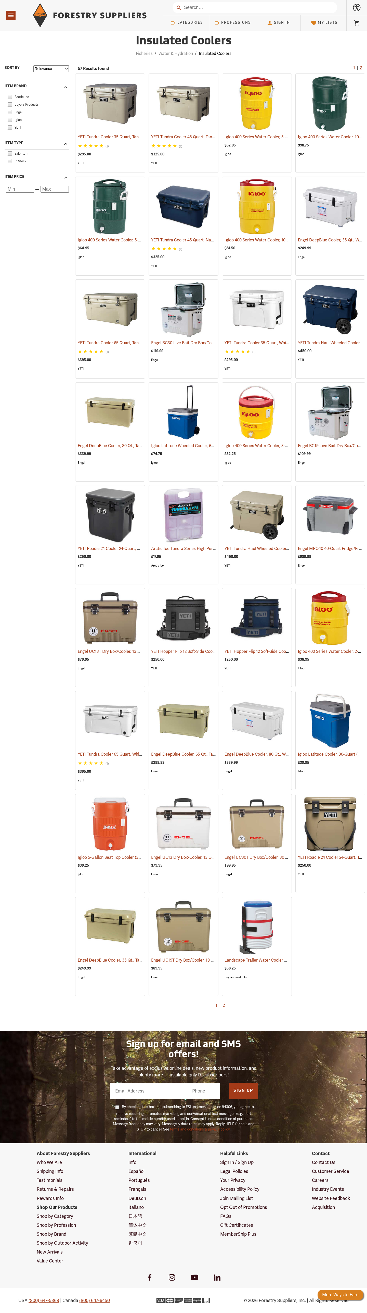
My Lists (324, 23)
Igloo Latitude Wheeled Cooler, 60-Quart (195, 445)
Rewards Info (50, 1198)
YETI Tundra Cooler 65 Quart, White (117, 754)
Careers (320, 1180)
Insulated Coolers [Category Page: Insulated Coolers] (183, 41)
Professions (232, 23)
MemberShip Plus (238, 1234)
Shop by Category (55, 1216)
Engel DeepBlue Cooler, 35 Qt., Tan (117, 960)
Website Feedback (331, 1198)
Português (139, 1180)
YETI (81, 163)
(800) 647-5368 (44, 1300)
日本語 (135, 1216)
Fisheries (144, 53)
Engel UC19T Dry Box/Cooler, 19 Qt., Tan (194, 960)
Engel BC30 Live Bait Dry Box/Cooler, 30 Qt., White (204, 343)
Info (132, 1162)
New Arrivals (50, 1252)
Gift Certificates (236, 1225)
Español (136, 1171)
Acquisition (323, 1207)
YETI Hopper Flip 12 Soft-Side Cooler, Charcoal (200, 651)
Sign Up (243, 1091)
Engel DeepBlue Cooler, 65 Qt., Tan (190, 754)
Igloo (228, 154)
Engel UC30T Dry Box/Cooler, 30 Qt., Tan (269, 857)
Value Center (50, 1261)
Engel (301, 257)
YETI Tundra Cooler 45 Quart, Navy (190, 240)
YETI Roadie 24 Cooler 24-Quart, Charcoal (123, 548)
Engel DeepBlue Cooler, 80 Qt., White (266, 754)
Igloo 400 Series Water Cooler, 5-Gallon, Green (127, 240)
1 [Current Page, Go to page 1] (354, 68)
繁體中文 (137, 1234)
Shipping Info (50, 1171)
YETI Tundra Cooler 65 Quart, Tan (115, 343)
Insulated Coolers (215, 53)
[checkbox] (10, 96)
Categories (186, 23)
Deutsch (137, 1198)
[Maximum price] (55, 189)
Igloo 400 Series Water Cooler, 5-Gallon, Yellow (274, 137)
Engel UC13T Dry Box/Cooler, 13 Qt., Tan (121, 651)
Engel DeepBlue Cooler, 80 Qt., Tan (116, 445)
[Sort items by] (51, 68)
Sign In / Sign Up (237, 1162)
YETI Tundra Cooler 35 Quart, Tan (115, 137)
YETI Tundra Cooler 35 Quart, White (264, 343)
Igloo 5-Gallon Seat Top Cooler (113, 857)
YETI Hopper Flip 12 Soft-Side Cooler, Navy (270, 651)
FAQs (225, 1216)
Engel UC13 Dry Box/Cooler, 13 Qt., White (196, 857)
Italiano (136, 1207)
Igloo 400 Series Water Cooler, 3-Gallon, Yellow (274, 445)
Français (137, 1189)
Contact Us (323, 1162)
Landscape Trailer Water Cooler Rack (266, 960)
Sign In (278, 23)
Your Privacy (232, 1180)
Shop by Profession (56, 1225)
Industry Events (328, 1189)
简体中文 (137, 1225)
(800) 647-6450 (94, 1300)
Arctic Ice (157, 565)
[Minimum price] (20, 189)
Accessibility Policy (239, 1189)
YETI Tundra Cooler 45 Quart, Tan (188, 137)
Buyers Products (236, 977)
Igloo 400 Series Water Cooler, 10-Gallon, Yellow (275, 240)
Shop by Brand (51, 1234)
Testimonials (49, 1180)
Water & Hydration (176, 53)
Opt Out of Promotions (243, 1207)
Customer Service (330, 1171)
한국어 (135, 1243)
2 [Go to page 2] (361, 68)
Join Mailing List (236, 1198)
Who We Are (49, 1162)
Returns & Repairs (55, 1189)
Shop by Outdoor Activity (62, 1243)
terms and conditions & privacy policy (200, 1129)
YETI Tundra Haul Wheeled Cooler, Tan (267, 548)
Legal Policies (234, 1171)
